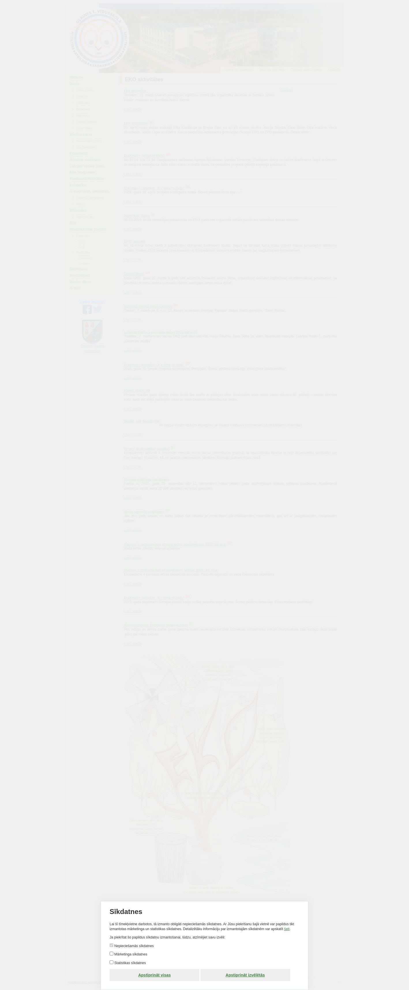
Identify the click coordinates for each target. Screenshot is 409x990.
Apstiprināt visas (154, 975)
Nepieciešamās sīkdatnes (133, 946)
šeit (287, 929)
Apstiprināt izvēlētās (245, 975)
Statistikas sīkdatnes (129, 963)
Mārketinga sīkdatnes (130, 954)
